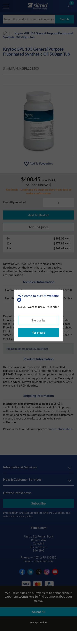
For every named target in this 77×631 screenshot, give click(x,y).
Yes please (38, 332)
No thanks (38, 320)
